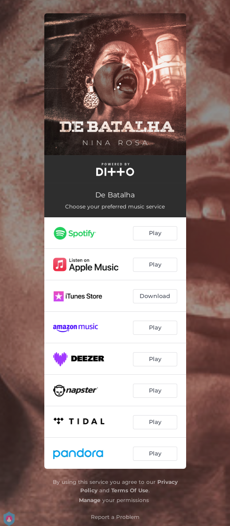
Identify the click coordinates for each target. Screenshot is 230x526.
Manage (90, 500)
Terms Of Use (129, 490)
